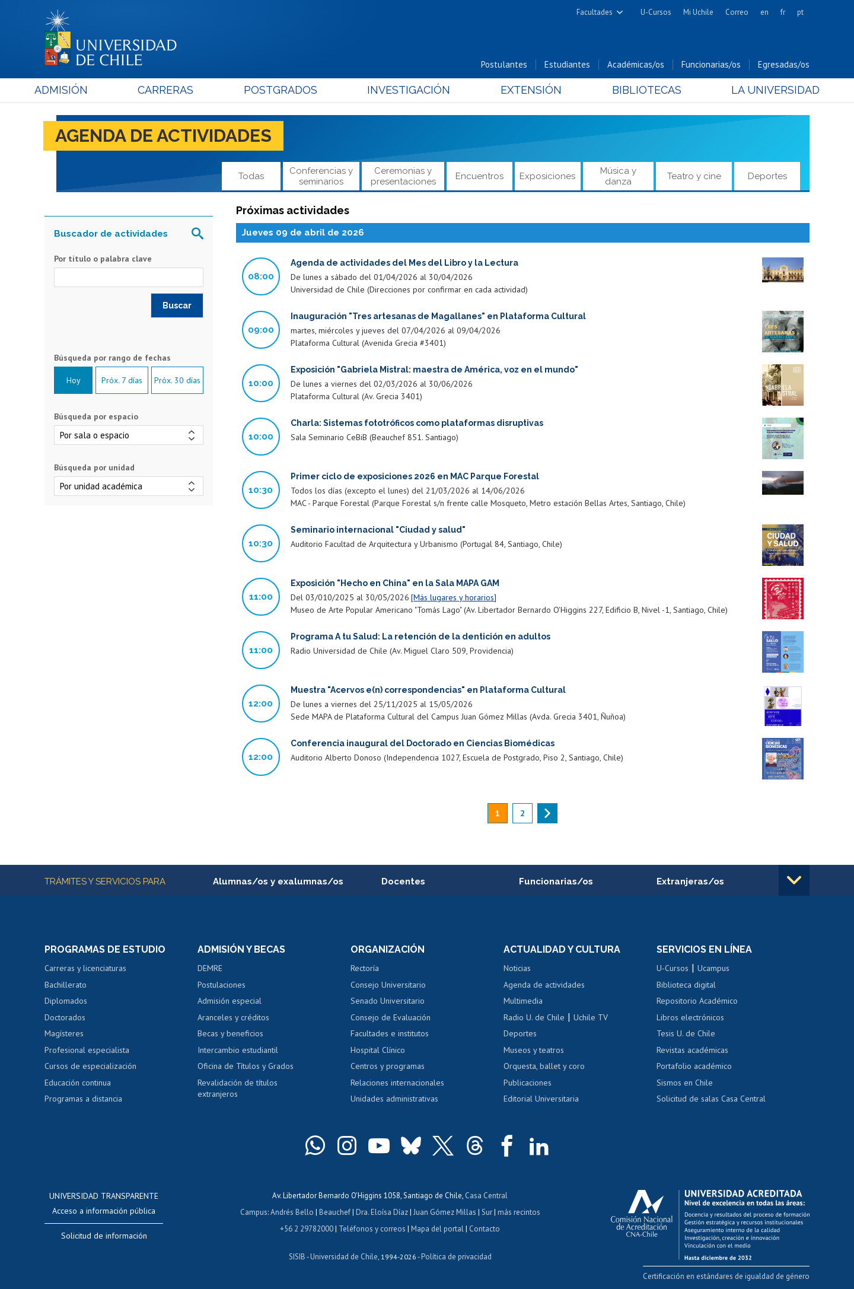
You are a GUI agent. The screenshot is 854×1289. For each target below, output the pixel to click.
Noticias (517, 968)
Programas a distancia (83, 1098)
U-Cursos (655, 12)
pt (800, 12)
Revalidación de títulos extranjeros (237, 1088)
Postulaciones (221, 984)
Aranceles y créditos (233, 1017)
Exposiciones (547, 176)
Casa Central (486, 1196)
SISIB (297, 1257)
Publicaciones (528, 1082)
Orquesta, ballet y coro (544, 1066)
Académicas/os (635, 64)
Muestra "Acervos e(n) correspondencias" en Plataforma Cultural (428, 690)
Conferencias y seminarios (321, 175)
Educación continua (77, 1082)
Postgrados (284, 90)
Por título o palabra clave (103, 258)
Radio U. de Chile (534, 1017)
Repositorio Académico (697, 1000)
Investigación (408, 90)
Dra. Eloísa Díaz (382, 1212)
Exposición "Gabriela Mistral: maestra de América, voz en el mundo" (434, 369)
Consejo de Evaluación (390, 1017)
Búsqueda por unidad (94, 467)
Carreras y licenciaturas (85, 968)
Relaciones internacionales (397, 1082)
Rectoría (364, 968)
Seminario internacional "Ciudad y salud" (378, 529)
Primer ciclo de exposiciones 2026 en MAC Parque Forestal (415, 476)
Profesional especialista (86, 1050)
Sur (487, 1212)
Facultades (594, 12)
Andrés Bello (292, 1212)
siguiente (547, 813)
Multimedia (523, 1000)
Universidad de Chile (344, 1257)
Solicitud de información (104, 1235)
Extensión (527, 90)
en (764, 12)
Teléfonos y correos (372, 1229)
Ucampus (713, 968)
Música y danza (618, 175)
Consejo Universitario (388, 984)
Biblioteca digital (686, 984)
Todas (251, 176)
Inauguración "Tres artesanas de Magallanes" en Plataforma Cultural (438, 316)
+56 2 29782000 (306, 1229)
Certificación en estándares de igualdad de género (726, 1276)
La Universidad (765, 90)
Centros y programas (387, 1066)
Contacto (484, 1229)
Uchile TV (590, 1017)
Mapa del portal (437, 1229)
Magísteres (64, 1033)
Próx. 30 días (177, 380)
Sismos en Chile (685, 1082)
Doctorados (64, 1017)
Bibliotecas (639, 90)
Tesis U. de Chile (686, 1033)
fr (782, 12)
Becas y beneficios (230, 1033)
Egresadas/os (784, 64)
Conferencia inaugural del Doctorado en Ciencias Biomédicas (423, 743)
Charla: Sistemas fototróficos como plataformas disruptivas (417, 423)
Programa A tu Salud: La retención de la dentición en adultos (420, 636)
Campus (253, 1212)
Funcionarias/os (711, 64)
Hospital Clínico (377, 1050)
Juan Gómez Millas (444, 1212)
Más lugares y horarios (453, 597)
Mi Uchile (698, 12)
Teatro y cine (694, 176)
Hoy (73, 380)
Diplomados (65, 1000)
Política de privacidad (456, 1257)
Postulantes (504, 64)
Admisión (71, 90)
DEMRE (209, 968)
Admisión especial (229, 1000)
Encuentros (479, 176)
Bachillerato (65, 984)
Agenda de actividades (163, 135)
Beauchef (334, 1212)
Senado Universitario (387, 1000)
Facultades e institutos (389, 1033)
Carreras (172, 90)
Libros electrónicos (690, 1017)
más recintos (519, 1212)
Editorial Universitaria (541, 1098)
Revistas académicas (692, 1050)
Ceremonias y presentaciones (403, 175)
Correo (736, 12)
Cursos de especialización (90, 1066)
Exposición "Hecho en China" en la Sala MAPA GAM (395, 583)
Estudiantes (567, 64)
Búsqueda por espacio (96, 416)
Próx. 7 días (121, 380)
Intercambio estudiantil (237, 1050)
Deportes (767, 176)
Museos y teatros (534, 1050)
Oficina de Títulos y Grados (245, 1066)
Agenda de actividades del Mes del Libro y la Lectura (404, 263)
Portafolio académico (694, 1066)
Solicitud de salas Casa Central (711, 1098)
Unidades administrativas (394, 1098)
